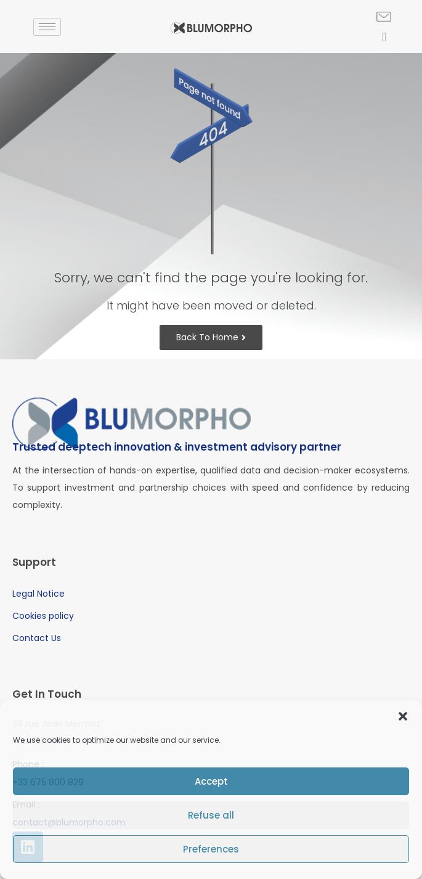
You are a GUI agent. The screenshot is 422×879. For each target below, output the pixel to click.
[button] (403, 716)
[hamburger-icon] (47, 27)
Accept (211, 781)
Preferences (211, 849)
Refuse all (211, 815)
